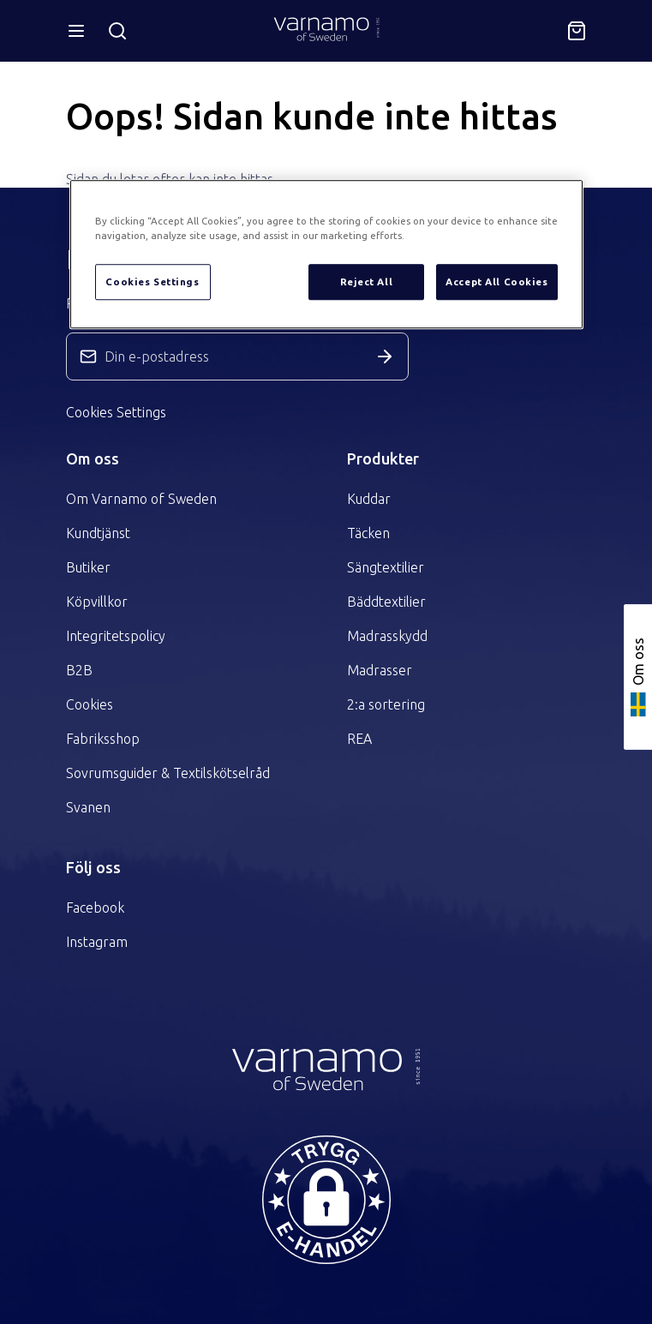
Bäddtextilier (386, 601)
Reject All (366, 281)
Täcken (368, 533)
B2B (79, 670)
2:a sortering (386, 704)
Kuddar (369, 498)
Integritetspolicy (115, 636)
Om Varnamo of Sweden (141, 498)
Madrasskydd (387, 636)
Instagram (97, 942)
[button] (326, 1199)
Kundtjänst (98, 533)
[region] (326, 254)
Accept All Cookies (496, 281)
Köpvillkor (97, 601)
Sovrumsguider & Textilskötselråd (168, 773)
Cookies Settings (116, 412)
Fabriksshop (103, 738)
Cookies (89, 704)
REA (359, 738)
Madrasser (379, 670)
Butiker (88, 567)
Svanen (88, 807)
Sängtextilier (385, 567)
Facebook (95, 907)
